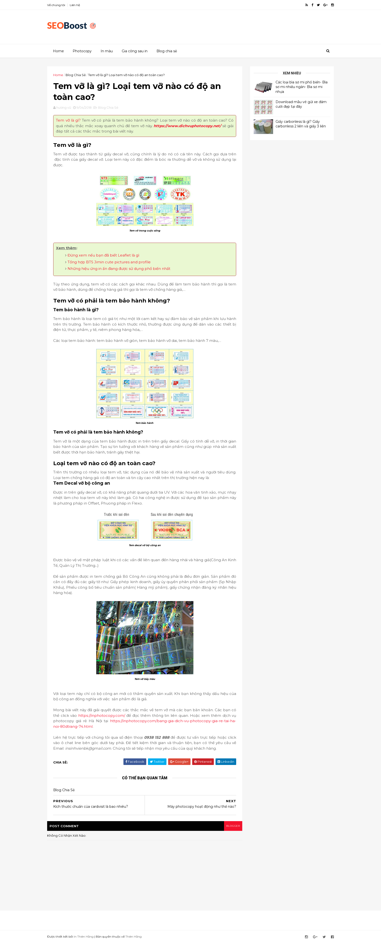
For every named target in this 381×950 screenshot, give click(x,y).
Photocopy (81, 51)
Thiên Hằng (139, 943)
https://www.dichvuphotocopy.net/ (96, 133)
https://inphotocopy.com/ (122, 717)
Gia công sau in (134, 51)
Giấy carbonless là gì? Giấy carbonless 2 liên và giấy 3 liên (294, 123)
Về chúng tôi (62, 5)
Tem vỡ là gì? (74, 122)
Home (58, 51)
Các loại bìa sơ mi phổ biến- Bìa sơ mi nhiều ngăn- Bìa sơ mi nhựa (295, 87)
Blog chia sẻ (166, 51)
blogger (227, 833)
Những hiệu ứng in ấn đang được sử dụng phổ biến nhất (125, 270)
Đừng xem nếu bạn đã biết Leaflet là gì (109, 257)
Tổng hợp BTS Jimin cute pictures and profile (115, 263)
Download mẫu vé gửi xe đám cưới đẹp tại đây (294, 104)
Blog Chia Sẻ (82, 75)
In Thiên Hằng (90, 943)
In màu (106, 51)
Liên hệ (81, 5)
